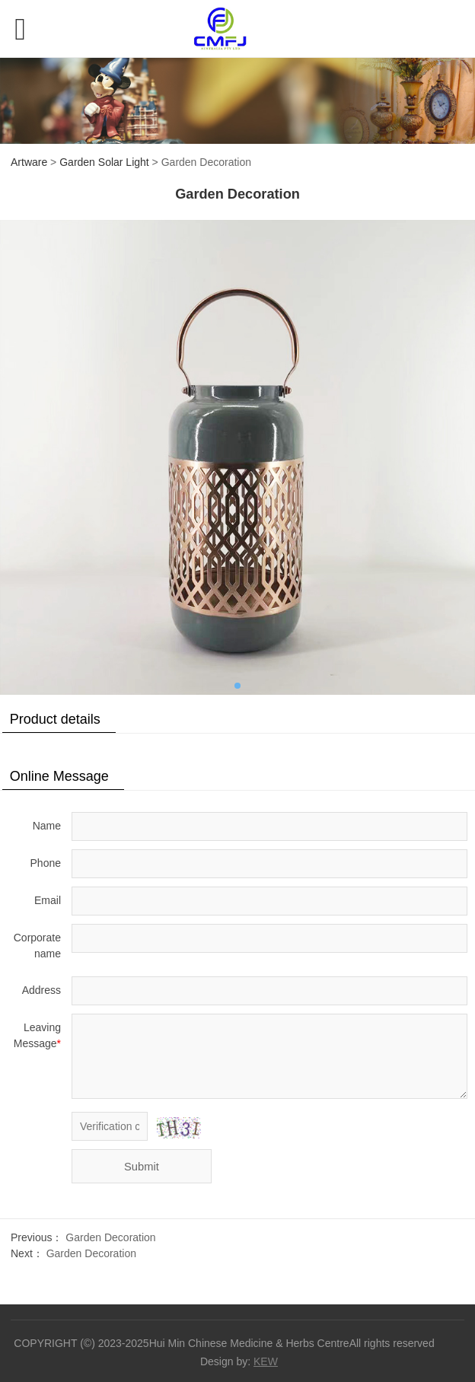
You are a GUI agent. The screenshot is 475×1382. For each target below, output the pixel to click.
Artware (29, 162)
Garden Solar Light (104, 162)
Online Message (59, 776)
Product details (55, 719)
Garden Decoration (110, 1237)
